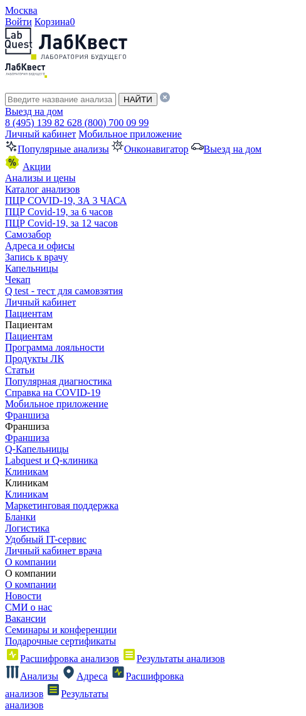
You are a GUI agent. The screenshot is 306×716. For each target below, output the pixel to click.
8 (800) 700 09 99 (113, 122)
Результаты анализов (173, 658)
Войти (18, 21)
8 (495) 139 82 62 (41, 122)
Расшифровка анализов (62, 658)
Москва (21, 10)
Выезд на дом (34, 111)
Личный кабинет (40, 134)
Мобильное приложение (130, 134)
